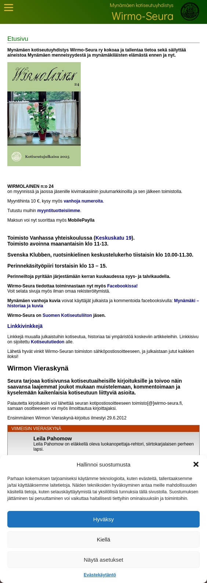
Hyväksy (103, 519)
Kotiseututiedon (47, 341)
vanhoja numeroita (83, 201)
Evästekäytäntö (100, 574)
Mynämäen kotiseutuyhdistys (142, 4)
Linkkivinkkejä (25, 326)
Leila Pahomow (52, 438)
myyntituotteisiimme (58, 210)
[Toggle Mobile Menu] (8, 7)
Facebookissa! (122, 286)
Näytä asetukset (103, 560)
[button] (196, 464)
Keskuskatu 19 (113, 238)
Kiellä (103, 539)
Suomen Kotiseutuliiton (67, 315)
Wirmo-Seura (143, 15)
